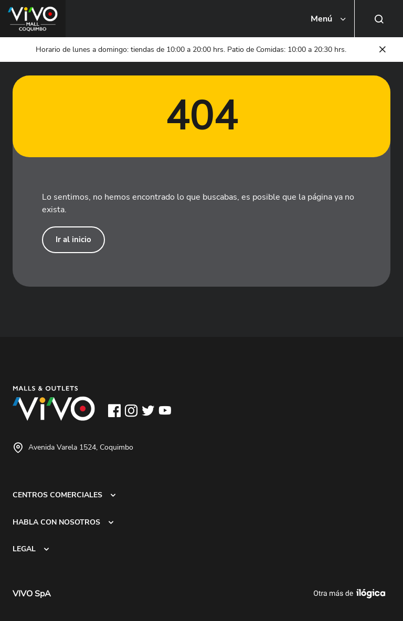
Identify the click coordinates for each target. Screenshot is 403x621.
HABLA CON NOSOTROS (56, 522)
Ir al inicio (73, 239)
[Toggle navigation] (329, 19)
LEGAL (24, 548)
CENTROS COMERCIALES (57, 494)
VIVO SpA (32, 594)
